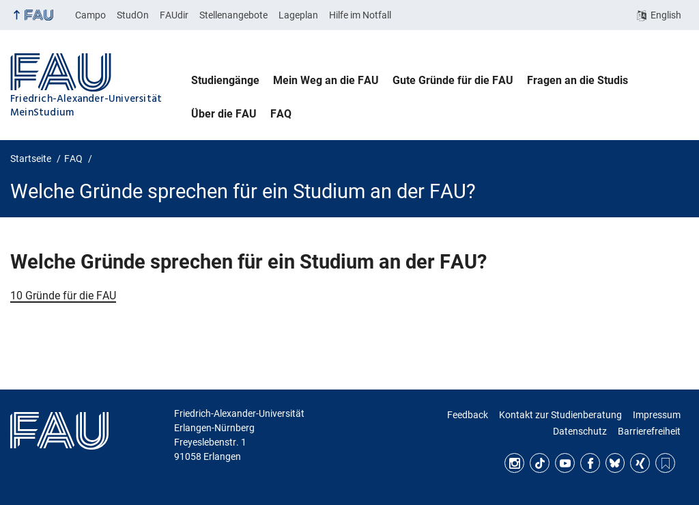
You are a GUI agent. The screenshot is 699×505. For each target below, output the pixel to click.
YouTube (565, 463)
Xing (640, 463)
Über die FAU (224, 113)
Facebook (590, 463)
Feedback (467, 414)
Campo (90, 15)
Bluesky (615, 463)
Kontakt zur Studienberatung (560, 414)
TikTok (540, 463)
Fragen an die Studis (577, 80)
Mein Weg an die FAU (326, 80)
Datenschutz (580, 431)
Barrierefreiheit (649, 431)
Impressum (657, 414)
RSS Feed (665, 463)
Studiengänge (225, 80)
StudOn (133, 15)
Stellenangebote (233, 15)
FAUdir (174, 15)
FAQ (280, 113)
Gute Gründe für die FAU (453, 80)
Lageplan (298, 15)
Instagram (514, 463)
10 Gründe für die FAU (63, 295)
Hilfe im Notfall (360, 15)
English (666, 15)
